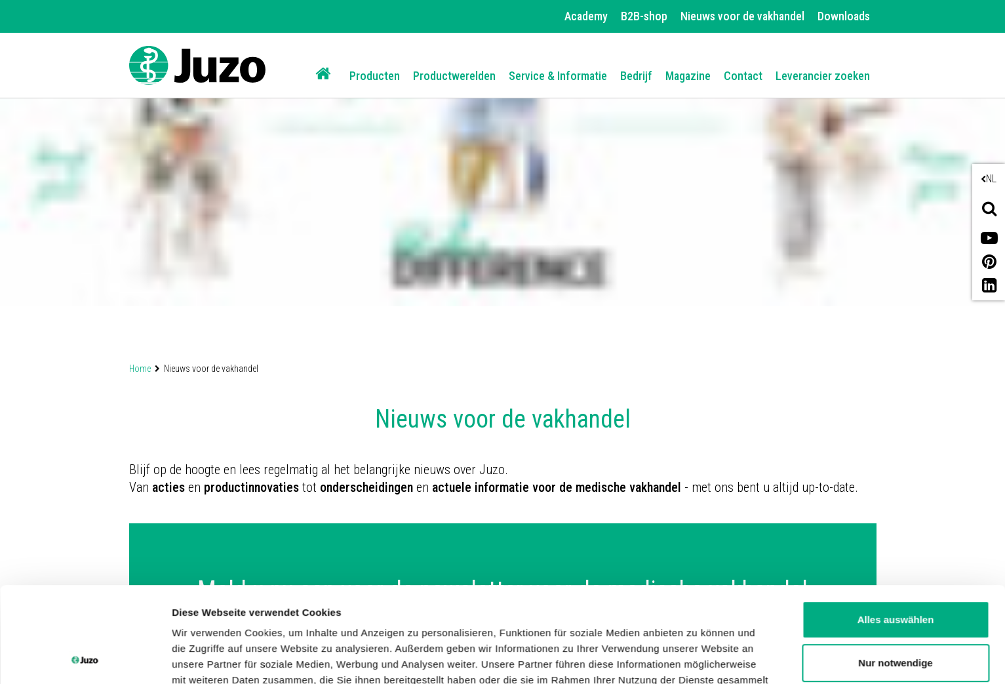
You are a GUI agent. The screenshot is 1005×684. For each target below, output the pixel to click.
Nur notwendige (895, 572)
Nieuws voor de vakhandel (742, 16)
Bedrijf (636, 76)
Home (140, 368)
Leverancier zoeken (823, 76)
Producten (374, 76)
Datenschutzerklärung (433, 622)
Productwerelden (454, 76)
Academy (586, 16)
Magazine (688, 76)
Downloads (844, 16)
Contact (743, 76)
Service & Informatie (558, 76)
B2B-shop (644, 16)
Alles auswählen (895, 530)
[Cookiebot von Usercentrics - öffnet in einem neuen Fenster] (85, 658)
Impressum (540, 622)
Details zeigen (205, 658)
